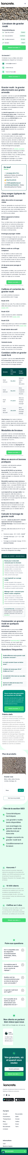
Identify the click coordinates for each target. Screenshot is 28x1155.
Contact (5, 1124)
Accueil (5, 1114)
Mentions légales (7, 1146)
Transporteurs (7, 1119)
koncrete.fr (6, 615)
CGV (4, 1143)
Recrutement (6, 1126)
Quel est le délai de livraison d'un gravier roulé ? (13, 683)
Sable (17, 1116)
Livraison (5, 1129)
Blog (4, 1121)
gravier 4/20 (16, 316)
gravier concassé (19, 149)
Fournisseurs (6, 1116)
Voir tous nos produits (14, 798)
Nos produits (18, 1114)
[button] (25, 3)
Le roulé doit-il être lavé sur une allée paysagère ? (14, 677)
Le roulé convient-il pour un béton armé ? (13, 663)
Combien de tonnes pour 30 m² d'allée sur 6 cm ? (12, 670)
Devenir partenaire (14, 1069)
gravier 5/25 (22, 325)
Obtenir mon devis (14, 47)
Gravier (17, 1119)
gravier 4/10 (4, 308)
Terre (16, 1126)
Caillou (17, 1121)
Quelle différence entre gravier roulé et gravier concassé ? (14, 656)
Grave (17, 1124)
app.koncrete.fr (15, 640)
